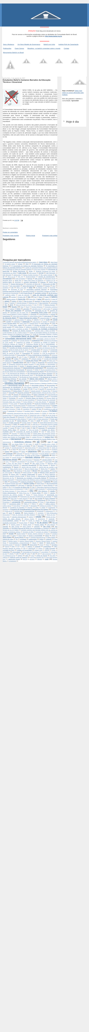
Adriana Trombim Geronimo (30, 275)
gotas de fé (36, 424)
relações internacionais (19, 517)
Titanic (47, 544)
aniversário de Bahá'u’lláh (33, 284)
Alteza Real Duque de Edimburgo (34, 280)
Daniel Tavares (7, 362)
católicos (28, 319)
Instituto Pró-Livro (37, 437)
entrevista (52, 402)
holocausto (41, 428)
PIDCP (4, 504)
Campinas (33, 314)
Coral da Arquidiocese (48, 353)
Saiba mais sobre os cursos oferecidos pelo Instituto (73, 93)
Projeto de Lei (8, 511)
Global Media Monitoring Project (48, 422)
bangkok (37, 301)
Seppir (14, 535)
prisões (43, 507)
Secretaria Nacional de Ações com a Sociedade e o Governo (30, 528)
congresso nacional (31, 346)
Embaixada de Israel (27, 396)
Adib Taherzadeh (50, 273)
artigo (31, 287)
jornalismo (54, 449)
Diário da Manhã (33, 380)
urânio (28, 553)
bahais (7, 301)
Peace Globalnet (50, 498)
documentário (51, 385)
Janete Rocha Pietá (43, 447)
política (41, 504)
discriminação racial (15, 385)
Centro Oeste (23, 323)
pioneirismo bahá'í (15, 504)
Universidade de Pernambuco (31, 552)
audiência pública (10, 295)
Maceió (27, 463)
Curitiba (44, 360)
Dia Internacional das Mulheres (16, 373)
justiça (55, 451)
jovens (7, 451)
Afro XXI (20, 276)
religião (38, 517)
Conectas (5, 340)
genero (53, 420)
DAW (28, 362)
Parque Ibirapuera (38, 495)
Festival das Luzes (35, 415)
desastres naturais (32, 366)
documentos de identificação (12, 387)
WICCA (25, 559)
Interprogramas (7, 442)
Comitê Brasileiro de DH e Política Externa (15, 332)
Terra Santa (33, 544)
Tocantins (54, 544)
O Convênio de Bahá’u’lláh (21, 487)
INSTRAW (5, 439)
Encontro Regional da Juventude (46, 400)
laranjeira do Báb (7, 455)
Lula (55, 461)
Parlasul (28, 495)
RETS (23, 520)
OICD (31, 489)
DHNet (37, 369)
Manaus (53, 465)
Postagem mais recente (11, 235)
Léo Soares (6, 457)
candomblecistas (43, 314)
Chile (53, 323)
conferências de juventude (12, 346)
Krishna (53, 453)
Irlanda (36, 444)
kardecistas (19, 453)
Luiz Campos (30, 461)
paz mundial (38, 498)
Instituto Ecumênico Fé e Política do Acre (44, 435)
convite (45, 351)
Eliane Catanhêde (39, 394)
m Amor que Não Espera (14, 463)
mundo (55, 481)
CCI (42, 319)
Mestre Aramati (27, 472)
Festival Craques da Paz (20, 415)
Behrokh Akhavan (22, 303)
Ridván (32, 522)
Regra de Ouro (51, 514)
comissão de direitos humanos (21, 330)
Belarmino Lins (33, 303)
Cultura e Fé (19, 360)
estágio (18, 407)
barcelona (54, 301)
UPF (17, 553)
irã (38, 441)
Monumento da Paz (8, 478)
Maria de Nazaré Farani (31, 469)
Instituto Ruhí (49, 437)
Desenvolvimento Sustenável (12, 368)
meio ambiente (45, 470)
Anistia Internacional (17, 284)
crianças (8, 359)
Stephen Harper (12, 541)
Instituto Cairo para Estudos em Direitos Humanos (16, 435)
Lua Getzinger (21, 461)
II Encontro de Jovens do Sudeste (27, 431)
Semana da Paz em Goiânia (11, 530)
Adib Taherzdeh (7, 275)
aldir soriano (38, 278)
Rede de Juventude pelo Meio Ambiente (23, 514)
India (42, 431)
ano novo (5, 286)
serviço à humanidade (35, 535)
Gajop (32, 420)
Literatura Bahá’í (47, 459)
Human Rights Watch (9, 430)
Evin (40, 409)
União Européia (50, 548)
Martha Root (44, 469)
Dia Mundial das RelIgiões (44, 375)
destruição (30, 369)
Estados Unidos (9, 407)
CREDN (40, 357)
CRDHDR (32, 357)
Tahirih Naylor (50, 543)
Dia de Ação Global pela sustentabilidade (14, 371)
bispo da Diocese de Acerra (24, 305)
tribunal (7, 546)
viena (32, 555)
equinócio (5, 403)
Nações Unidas (29, 483)
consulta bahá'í (35, 349)
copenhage (36, 353)
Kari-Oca (27, 453)
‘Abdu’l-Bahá (53, 262)
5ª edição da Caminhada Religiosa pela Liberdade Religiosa (40, 267)
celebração (26, 321)
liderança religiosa (50, 457)
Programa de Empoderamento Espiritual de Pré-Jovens (29, 509)
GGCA (35, 422)
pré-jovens (34, 505)
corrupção (54, 355)
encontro (21, 398)
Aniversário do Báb (49, 284)
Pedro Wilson (7, 500)
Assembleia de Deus (17, 289)
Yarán (47, 559)
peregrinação (41, 500)
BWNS (19, 309)
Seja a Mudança (8, 44)
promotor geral (18, 511)
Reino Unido (6, 517)
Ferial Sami (52, 413)
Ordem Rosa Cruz (24, 493)
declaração (41, 362)
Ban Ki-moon (28, 301)
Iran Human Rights (17, 444)
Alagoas (29, 278)
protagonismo (49, 511)
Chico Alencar (45, 323)
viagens (20, 555)
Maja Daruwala (43, 465)
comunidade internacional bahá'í (18, 338)
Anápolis (43, 282)
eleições (16, 394)
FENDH (44, 413)
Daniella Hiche (18, 362)
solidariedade (33, 539)
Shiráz (53, 535)
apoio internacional (28, 286)
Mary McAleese (18, 470)
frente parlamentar (43, 419)
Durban (25, 389)
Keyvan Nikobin (44, 453)
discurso (27, 385)
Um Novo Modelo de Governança (28, 44)
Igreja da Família (34, 430)
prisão (37, 507)
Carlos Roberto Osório (36, 316)
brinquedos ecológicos (51, 307)
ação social (22, 273)
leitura (53, 455)
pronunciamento (29, 511)
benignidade (54, 303)
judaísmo (15, 451)
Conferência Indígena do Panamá (13, 344)
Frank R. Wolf (32, 419)
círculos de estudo (40, 325)
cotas (25, 357)
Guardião (5, 428)
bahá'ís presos (11, 299)
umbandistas (47, 546)
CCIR (48, 320)
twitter (13, 546)
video (26, 555)
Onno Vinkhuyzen (22, 491)
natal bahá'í (21, 485)
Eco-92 (42, 389)
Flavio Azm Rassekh (9, 417)
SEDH (53, 528)
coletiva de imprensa (31, 327)
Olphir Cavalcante (40, 489)
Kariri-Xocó (35, 453)
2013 (27, 264)
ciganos (5, 325)
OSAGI (46, 493)
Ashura (5, 289)
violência (5, 557)
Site (17, 539)
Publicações (7, 48)
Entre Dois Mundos (40, 402)
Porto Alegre (16, 505)
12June (20, 264)
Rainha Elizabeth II (29, 513)
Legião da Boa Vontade (33, 455)
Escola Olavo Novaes (19, 405)
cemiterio (45, 321)
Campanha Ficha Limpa (39, 312)
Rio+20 (54, 523)
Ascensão (52, 287)
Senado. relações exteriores (35, 533)
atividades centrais (40, 293)
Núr (10, 487)
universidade (16, 552)
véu (54, 553)
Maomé (16, 467)
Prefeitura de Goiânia (45, 505)
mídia (35, 472)
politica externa (50, 504)
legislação (45, 455)
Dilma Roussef (44, 380)
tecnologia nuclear (8, 544)
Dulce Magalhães (15, 389)
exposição (11, 411)
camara (55, 309)
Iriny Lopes (29, 444)
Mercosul (17, 472)
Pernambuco (6, 502)
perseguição (16, 502)
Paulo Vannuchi (23, 498)
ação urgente (32, 273)
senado (11, 533)
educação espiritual (23, 392)
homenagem (51, 428)
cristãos (16, 358)
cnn (50, 325)
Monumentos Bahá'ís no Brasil (13, 52)
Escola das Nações (26, 403)
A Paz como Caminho (39, 269)
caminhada (28, 310)
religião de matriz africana (11, 519)
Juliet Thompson (45, 451)
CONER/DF (14, 340)
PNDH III (26, 504)
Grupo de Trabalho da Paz (39, 426)
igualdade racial (8, 431)
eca (36, 389)
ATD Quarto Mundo (26, 293)
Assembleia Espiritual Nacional (37, 289)
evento (34, 409)
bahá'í (47, 297)
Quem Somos (19, 48)
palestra (52, 493)
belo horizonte (43, 303)
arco (53, 286)
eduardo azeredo (35, 391)
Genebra (45, 420)
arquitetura (6, 287)
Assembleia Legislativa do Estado (46, 291)
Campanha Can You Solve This (19, 312)
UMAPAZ (29, 546)
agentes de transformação (46, 276)
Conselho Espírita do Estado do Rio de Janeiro (16, 349)
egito (9, 394)
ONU (31, 491)
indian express (51, 431)
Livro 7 (8, 461)
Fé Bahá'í (53, 411)
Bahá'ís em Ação (49, 44)
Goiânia (22, 424)
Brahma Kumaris (50, 305)
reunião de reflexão (34, 520)
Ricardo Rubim (23, 522)
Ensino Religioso (28, 402)
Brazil (27, 307)
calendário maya (36, 309)
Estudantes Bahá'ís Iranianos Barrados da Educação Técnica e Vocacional (26, 81)
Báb (29, 297)
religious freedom (29, 519)
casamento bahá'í (45, 318)
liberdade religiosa (32, 457)
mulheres (47, 481)
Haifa (18, 428)
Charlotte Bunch (33, 323)
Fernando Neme (7, 415)
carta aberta (47, 316)
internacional (16, 439)
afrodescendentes (31, 276)
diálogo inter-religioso (36, 379)
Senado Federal (21, 533)
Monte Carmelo (31, 476)
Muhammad (38, 481)
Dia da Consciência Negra (48, 369)
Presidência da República (17, 507)
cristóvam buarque (36, 358)
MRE (6, 481)
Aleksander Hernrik (50, 278)
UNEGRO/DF (31, 548)
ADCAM (41, 273)
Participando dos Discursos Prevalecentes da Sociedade (35, 496)
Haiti (23, 428)
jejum (14, 449)
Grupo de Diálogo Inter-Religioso (21, 426)
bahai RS (47, 299)
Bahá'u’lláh (32, 299)
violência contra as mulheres (18, 557)
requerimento (41, 519)
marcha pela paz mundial (28, 467)
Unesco (40, 548)
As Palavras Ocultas (41, 287)
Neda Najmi (38, 485)
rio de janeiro (42, 523)
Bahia (20, 301)
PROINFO (54, 509)
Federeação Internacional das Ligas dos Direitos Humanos (23, 413)
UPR (22, 553)
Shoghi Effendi (19, 537)
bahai (39, 299)
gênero (4, 422)
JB (9, 449)
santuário (37, 526)
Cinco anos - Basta (16, 325)
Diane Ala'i (13, 381)
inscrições (14, 433)
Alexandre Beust (7, 280)
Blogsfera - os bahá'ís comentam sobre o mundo (43, 48)
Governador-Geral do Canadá (49, 424)
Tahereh (34, 543)
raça (4, 513)
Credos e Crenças (51, 357)
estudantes (48, 407)
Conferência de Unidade (23, 342)
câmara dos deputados (13, 310)
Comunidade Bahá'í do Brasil (22, 336)
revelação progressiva (9, 522)
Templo (24, 545)
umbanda (38, 546)
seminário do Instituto (42, 532)
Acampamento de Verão (9, 273)
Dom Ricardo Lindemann (31, 387)
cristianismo (25, 358)
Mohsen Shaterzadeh (28, 474)
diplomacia (54, 380)
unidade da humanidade (24, 550)
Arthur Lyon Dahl (21, 287)
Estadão (54, 405)
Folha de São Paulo (51, 417)
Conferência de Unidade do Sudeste (44, 342)
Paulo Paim (13, 498)
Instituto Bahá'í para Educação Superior (44, 433)
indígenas (6, 433)
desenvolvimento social (48, 366)
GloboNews (8, 424)
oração (52, 491)
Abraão (31, 271)
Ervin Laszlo (13, 403)
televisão (17, 544)
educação (12, 392)
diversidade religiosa (38, 385)
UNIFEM (46, 550)
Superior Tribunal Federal (26, 541)
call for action (46, 309)
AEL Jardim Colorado (46, 275)
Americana (18, 282)
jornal (47, 449)
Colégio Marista (18, 327)
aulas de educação (23, 295)
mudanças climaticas (26, 481)
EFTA (4, 394)
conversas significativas (33, 351)
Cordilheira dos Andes (9, 355)
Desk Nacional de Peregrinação (14, 369)
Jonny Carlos (40, 449)
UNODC (11, 553)
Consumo (45, 349)
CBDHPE (36, 319)
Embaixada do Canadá (42, 396)
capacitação (6, 316)
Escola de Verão (7, 405)
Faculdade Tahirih (29, 411)
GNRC (15, 424)
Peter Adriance (50, 502)
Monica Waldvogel (50, 474)
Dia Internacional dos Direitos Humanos (39, 373)
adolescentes (17, 275)
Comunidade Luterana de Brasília (45, 338)
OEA (26, 489)
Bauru (6, 303)
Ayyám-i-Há (21, 297)
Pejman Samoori (18, 500)
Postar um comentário (10, 232)
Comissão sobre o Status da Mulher (45, 330)
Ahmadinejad (7, 278)
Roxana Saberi (39, 524)
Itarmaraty (41, 446)
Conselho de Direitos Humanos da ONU (21, 348)
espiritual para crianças (43, 405)
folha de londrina (38, 417)
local (13, 461)
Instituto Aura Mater (24, 433)
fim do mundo (51, 415)
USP (38, 553)
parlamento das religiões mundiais (13, 495)
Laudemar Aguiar (19, 455)
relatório (31, 517)
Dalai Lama (52, 360)
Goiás (28, 424)
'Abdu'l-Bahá (43, 262)
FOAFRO (29, 417)
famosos (45, 411)
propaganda (40, 511)
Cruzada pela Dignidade (50, 358)
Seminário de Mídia (28, 532)
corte (20, 357)
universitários (44, 552)
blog (35, 305)
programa (5, 509)
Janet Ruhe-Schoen (30, 447)
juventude (9, 453)
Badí (35, 297)
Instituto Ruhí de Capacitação (68, 44)
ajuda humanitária (20, 278)
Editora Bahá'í (17, 391)
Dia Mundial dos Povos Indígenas (29, 377)
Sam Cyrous (15, 526)
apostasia (40, 286)
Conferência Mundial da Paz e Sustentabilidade (40, 344)
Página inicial (30, 235)
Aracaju (47, 286)
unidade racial (38, 550)
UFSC (23, 546)
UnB (24, 548)
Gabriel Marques (22, 420)
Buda (6, 309)
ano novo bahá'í (15, 286)
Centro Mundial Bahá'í (10, 323)
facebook (19, 411)
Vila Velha (52, 555)
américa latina (7, 282)
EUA (18, 409)
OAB (33, 487)
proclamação (51, 507)
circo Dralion (28, 325)
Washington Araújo (14, 559)
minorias (5, 474)
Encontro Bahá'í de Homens (35, 398)
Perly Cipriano (51, 500)
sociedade (23, 539)
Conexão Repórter (25, 340)
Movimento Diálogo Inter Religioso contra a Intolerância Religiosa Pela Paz (36, 479)
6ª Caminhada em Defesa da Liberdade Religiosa (18, 269)
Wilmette (39, 559)
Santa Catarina (27, 526)
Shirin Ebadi (7, 537)
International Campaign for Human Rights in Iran (40, 439)
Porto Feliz (25, 505)
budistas (12, 309)
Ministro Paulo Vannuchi (47, 472)
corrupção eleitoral (10, 357)
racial (10, 513)
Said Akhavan (51, 524)
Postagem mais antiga (49, 235)
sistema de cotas (8, 539)
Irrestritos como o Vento (48, 444)
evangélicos (26, 409)
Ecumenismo (7, 391)
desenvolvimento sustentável (33, 368)
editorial (26, 391)
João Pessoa (31, 449)
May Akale (27, 470)
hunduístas (23, 430)
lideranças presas (10, 460)
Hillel (34, 428)
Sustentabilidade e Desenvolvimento (19, 543)
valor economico (46, 553)
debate (34, 362)
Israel (13, 446)
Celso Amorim (36, 321)
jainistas (7, 447)
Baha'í (41, 297)
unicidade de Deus (8, 550)
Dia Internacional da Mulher (35, 371)
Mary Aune (6, 471)
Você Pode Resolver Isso (37, 557)
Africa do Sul (11, 276)
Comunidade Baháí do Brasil (48, 336)
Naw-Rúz (29, 485)
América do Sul (50, 280)
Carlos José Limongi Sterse (20, 316)
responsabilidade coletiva (11, 520)
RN (7, 524)
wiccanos (32, 559)
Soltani (41, 539)
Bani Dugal (46, 301)
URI (34, 553)
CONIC (45, 346)
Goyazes (7, 426)
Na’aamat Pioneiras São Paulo (13, 483)
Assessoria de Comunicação (10, 293)
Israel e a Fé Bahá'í (24, 446)
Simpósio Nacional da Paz (38, 537)
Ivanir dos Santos (51, 446)
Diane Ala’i (22, 380)
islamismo (6, 446)
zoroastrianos (12, 561)
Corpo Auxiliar (21, 355)
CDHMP (8, 321)
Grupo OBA (52, 426)
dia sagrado (23, 379)
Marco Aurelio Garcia (16, 469)
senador (47, 533)
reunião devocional (49, 520)
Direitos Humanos (14, 383)
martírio (52, 469)
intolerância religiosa (22, 442)
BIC (6, 305)
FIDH (43, 415)
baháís (14, 301)
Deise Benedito (40, 364)
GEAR (38, 420)
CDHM (55, 320)
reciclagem (41, 513)
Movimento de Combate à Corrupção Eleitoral (31, 478)
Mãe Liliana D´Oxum (38, 463)
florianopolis (21, 417)
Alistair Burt (18, 280)
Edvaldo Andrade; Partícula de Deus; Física (43, 392)
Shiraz (47, 535)
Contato (66, 48)
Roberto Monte (27, 524)
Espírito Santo (31, 405)
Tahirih (41, 543)
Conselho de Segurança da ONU (46, 348)
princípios (30, 507)
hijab (28, 428)
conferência (36, 340)
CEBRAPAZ (17, 321)
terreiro (41, 544)
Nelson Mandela (48, 485)
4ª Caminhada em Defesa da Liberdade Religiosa (27, 266)
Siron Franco (51, 537)
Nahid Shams (40, 483)
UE (18, 546)
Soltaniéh (49, 539)
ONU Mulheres (42, 491)
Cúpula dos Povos (32, 360)
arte (12, 287)
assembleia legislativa (29, 291)
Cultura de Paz (9, 360)
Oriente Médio (36, 493)
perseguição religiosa (30, 502)
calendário (26, 309)
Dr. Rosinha (44, 387)
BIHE (11, 305)
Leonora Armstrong (17, 457)
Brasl (22, 307)
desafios (22, 366)
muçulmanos (14, 481)
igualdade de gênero (48, 430)
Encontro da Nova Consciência (26, 400)
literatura (36, 459)
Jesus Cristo (21, 449)
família (38, 411)
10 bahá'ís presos (10, 264)
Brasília (14, 307)
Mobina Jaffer (15, 474)
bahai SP (54, 299)
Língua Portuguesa (26, 459)
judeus (23, 451)
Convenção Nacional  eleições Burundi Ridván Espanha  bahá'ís (19, 262)
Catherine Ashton (19, 319)
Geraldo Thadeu (26, 422)
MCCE (34, 471)
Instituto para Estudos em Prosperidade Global (16, 437)
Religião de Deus (50, 517)
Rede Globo (40, 514)
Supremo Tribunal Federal (43, 541)
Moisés (40, 474)
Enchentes (12, 398)
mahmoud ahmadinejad (29, 465)
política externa (7, 505)
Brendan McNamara (37, 307)
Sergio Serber (22, 535)
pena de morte (30, 500)
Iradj (49, 442)
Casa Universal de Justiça (28, 318)
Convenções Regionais (17, 351)
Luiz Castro (40, 461)
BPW (40, 305)
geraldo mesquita (14, 422)
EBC (31, 389)
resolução (52, 519)
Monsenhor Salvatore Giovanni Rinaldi (13, 476)
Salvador (5, 526)
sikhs (27, 537)
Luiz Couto (48, 461)
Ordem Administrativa (9, 493)
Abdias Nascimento (19, 271)
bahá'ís (54, 297)
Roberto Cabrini (15, 524)
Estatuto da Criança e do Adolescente (32, 407)
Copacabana (26, 353)
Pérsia (41, 502)
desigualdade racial (52, 368)
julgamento (32, 451)
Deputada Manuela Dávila (10, 366)
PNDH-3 (33, 504)
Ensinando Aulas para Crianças (12, 402)
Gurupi (12, 428)
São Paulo (46, 526)
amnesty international (30, 282)
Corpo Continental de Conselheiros (38, 355)
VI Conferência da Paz (9, 555)
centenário (52, 321)
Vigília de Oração (41, 555)
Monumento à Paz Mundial (46, 476)
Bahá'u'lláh (21, 299)
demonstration (51, 364)
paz (31, 498)
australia (13, 297)
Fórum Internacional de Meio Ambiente (15, 419)
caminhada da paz (41, 310)
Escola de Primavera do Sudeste (45, 403)
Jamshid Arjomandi (17, 447)
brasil (5, 307)
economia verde (50, 389)
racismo (17, 513)
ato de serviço (53, 293)
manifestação (7, 467)
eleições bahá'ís (26, 394)
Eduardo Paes (46, 391)
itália (34, 446)
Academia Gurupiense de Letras (45, 271)
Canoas (52, 314)
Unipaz (53, 550)
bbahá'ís (12, 303)
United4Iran (6, 552)
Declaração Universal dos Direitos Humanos (21, 364)
